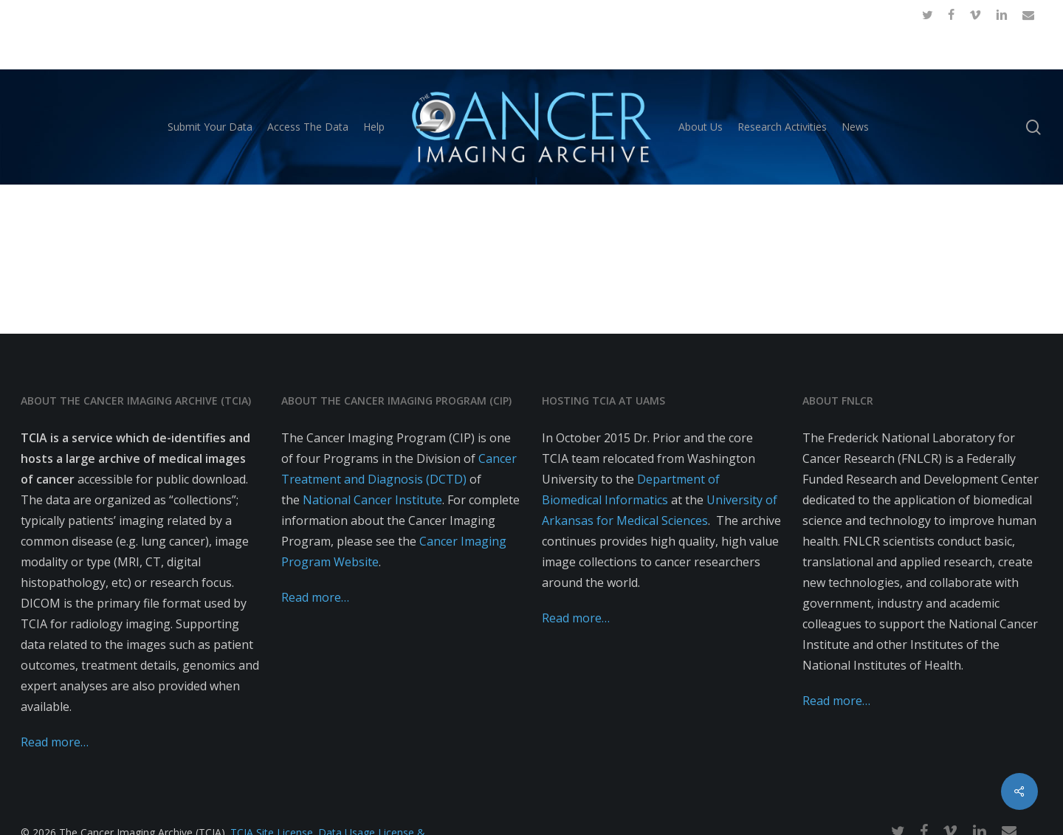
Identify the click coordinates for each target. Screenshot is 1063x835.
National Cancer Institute (372, 500)
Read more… (55, 742)
